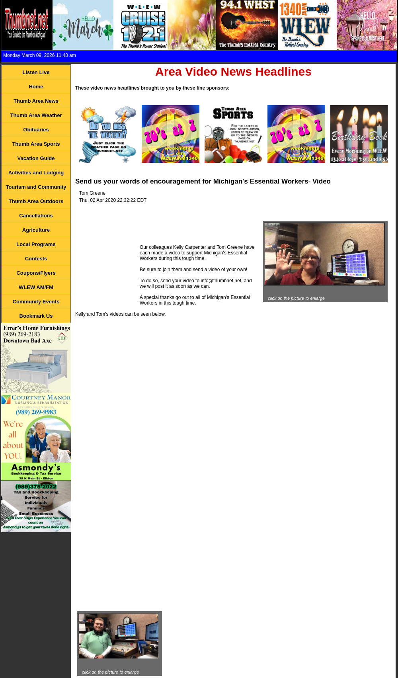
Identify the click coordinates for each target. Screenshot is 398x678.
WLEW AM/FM (36, 287)
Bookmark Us (36, 316)
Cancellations (36, 216)
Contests (36, 259)
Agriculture (36, 230)
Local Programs (35, 244)
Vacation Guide (36, 158)
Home (36, 87)
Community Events (36, 302)
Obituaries (36, 130)
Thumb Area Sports (36, 144)
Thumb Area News (36, 101)
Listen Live (36, 72)
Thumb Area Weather (36, 115)
